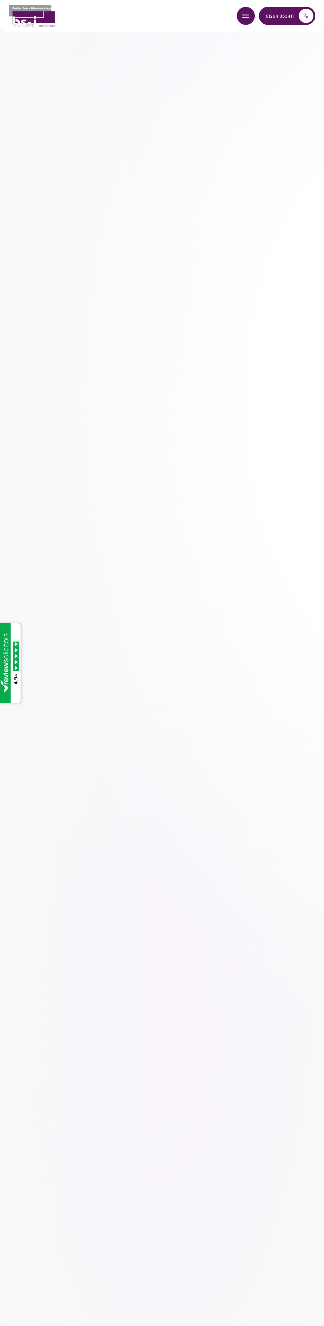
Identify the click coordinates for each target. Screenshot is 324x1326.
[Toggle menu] (246, 16)
